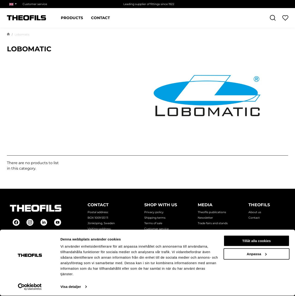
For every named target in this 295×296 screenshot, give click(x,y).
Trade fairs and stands (213, 223)
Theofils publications (212, 212)
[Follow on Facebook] (16, 222)
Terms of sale (153, 223)
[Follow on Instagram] (30, 222)
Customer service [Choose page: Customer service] (35, 4)
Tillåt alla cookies (256, 241)
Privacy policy (154, 212)
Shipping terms (154, 217)
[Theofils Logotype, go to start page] (26, 17)
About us (254, 212)
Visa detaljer (70, 287)
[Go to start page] (8, 34)
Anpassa (257, 254)
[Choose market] (13, 4)
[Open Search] (273, 18)
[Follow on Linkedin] (44, 222)
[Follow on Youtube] (58, 222)
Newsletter (205, 217)
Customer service (156, 228)
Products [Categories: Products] (72, 18)
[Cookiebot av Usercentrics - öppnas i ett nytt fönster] (30, 287)
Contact (254, 217)
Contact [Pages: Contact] (100, 18)
